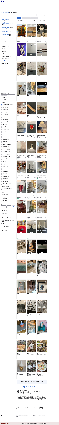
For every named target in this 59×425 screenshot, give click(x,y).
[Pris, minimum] (3, 206)
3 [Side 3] (28, 386)
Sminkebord (39, 334)
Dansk (21, 76)
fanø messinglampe (20, 374)
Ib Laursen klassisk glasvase (41, 175)
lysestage (38, 235)
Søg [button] (13, 206)
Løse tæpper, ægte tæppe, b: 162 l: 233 (41, 275)
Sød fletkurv (19, 354)
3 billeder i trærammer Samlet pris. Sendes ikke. (41, 117)
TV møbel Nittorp (40, 96)
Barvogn (38, 76)
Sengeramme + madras (20, 274)
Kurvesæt (18, 254)
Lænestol (21, 215)
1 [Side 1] (24, 386)
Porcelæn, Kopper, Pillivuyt (31, 274)
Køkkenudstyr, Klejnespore (21, 58)
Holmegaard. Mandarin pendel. (31, 155)
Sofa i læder (19, 116)
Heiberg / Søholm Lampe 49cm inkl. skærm (41, 135)
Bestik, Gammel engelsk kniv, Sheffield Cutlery (30, 40)
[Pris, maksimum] (8, 206)
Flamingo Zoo (19, 294)
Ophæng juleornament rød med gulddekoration (31, 136)
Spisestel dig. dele (31, 314)
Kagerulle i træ (29, 116)
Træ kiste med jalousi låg (31, 294)
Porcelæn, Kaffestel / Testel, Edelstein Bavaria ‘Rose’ (41, 196)
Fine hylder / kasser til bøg (41, 354)
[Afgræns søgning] (8, 41)
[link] (5, 19)
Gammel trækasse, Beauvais (41, 215)
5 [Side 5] (32, 386)
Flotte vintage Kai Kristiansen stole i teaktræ (21, 175)
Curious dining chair (21, 96)
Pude (28, 334)
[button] (42, 15)
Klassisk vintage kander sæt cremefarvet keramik (31, 235)
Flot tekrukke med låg (30, 354)
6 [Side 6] (34, 386)
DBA (1, 12)
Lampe (28, 58)
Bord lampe (21, 235)
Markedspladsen (6, 12)
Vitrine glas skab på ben (20, 39)
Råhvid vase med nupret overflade (31, 196)
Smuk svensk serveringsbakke (40, 375)
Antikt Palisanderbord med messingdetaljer (41, 156)
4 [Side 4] (30, 386)
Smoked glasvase (30, 215)
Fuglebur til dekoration (20, 135)
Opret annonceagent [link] (31, 382)
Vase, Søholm (19, 334)
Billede (38, 294)
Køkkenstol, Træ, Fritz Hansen (41, 39)
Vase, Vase (18, 195)
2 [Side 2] (26, 386)
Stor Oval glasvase (31, 96)
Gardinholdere (39, 314)
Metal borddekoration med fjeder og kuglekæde (31, 77)
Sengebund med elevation (31, 254)
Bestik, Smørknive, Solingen (41, 58)
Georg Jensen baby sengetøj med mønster (21, 155)
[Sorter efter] (43, 21)
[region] (21, 30)
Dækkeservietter (19, 314)
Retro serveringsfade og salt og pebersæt (31, 375)
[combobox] (18, 15)
